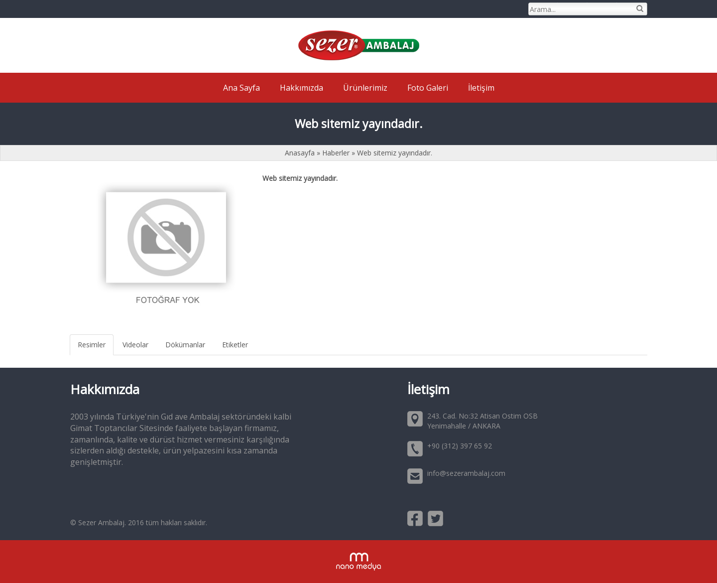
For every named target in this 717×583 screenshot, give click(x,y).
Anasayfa (301, 152)
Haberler (336, 152)
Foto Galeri (427, 87)
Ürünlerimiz (365, 87)
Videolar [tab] (135, 344)
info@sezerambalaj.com (466, 473)
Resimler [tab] (92, 344)
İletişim (481, 87)
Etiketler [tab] (235, 344)
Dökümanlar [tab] (185, 344)
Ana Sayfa (241, 87)
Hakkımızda (301, 87)
